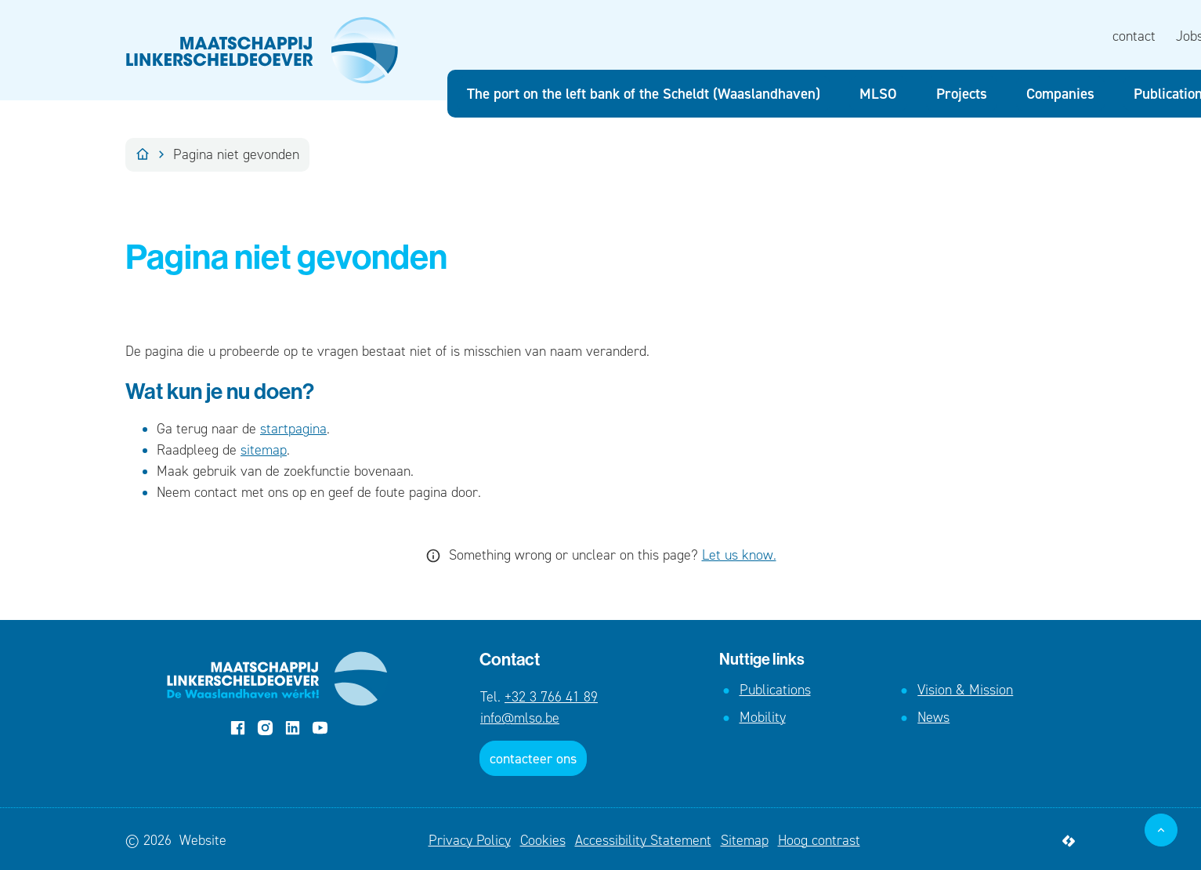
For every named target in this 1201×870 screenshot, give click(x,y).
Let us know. (739, 555)
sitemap (264, 450)
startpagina (293, 428)
